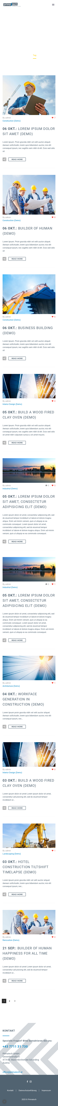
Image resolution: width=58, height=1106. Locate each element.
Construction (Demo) (12, 121)
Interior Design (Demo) (12, 404)
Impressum (46, 1090)
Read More (17, 159)
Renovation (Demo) (11, 940)
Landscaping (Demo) (12, 854)
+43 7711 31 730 (15, 1046)
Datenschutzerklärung (27, 1090)
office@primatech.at (12, 1072)
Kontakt (10, 1090)
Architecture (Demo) (11, 686)
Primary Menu (53, 4)
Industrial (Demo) (10, 488)
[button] (4, 159)
